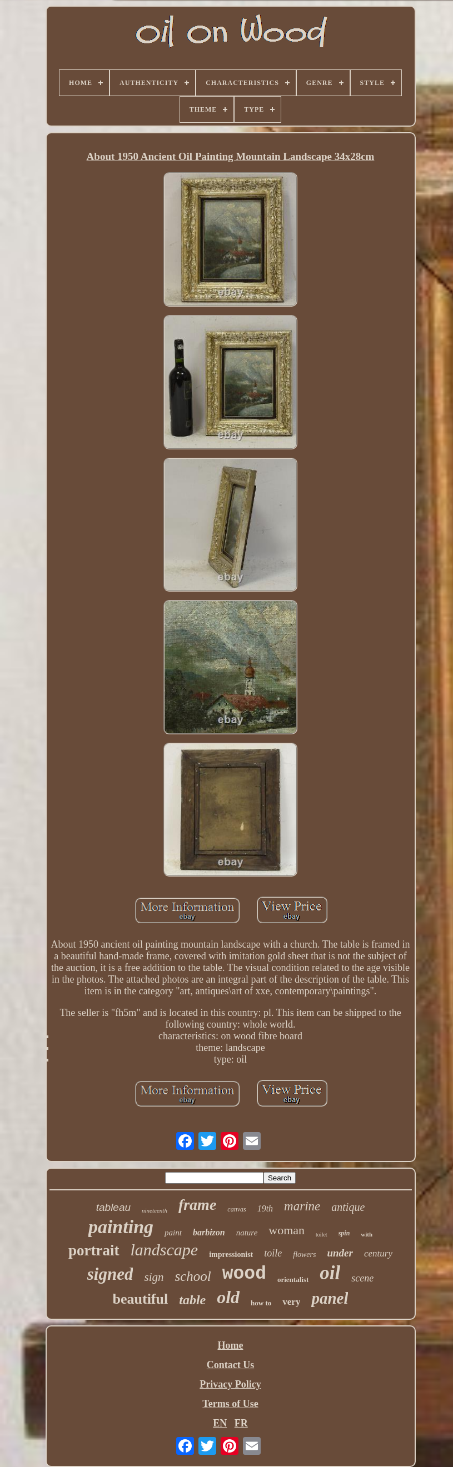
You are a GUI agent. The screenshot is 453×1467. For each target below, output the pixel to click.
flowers (304, 1254)
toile (273, 1253)
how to (261, 1303)
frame (197, 1204)
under (339, 1253)
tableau (113, 1207)
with (366, 1234)
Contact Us (231, 1364)
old (228, 1297)
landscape (164, 1249)
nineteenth (154, 1210)
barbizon (209, 1232)
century (378, 1253)
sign (153, 1277)
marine (302, 1206)
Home (230, 1345)
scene (362, 1278)
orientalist (292, 1279)
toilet (321, 1234)
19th (265, 1208)
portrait (93, 1250)
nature (247, 1232)
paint (173, 1232)
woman (286, 1230)
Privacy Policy (230, 1384)
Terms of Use (230, 1403)
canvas (236, 1209)
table (192, 1300)
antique (348, 1207)
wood (244, 1274)
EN (220, 1423)
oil (330, 1273)
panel (329, 1298)
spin (344, 1233)
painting (120, 1226)
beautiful (140, 1299)
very (291, 1301)
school (193, 1276)
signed (110, 1274)
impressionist (231, 1254)
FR (241, 1423)
